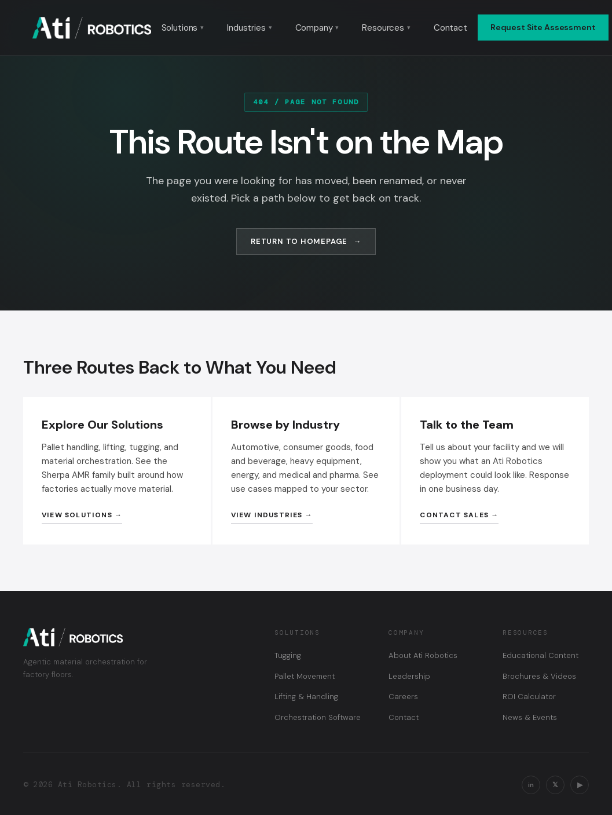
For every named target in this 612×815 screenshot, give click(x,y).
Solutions (183, 28)
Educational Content (540, 655)
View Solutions (77, 515)
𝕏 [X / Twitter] (555, 785)
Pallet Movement (304, 676)
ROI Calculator (529, 696)
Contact (450, 28)
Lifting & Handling (306, 696)
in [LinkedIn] (531, 785)
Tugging (287, 655)
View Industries (267, 515)
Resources (386, 28)
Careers (403, 696)
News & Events (530, 717)
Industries (249, 28)
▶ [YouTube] (579, 785)
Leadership (409, 676)
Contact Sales (454, 515)
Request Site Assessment (543, 27)
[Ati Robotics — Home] (91, 28)
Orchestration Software (317, 717)
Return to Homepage (299, 241)
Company (317, 28)
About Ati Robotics (423, 655)
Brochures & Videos (539, 676)
